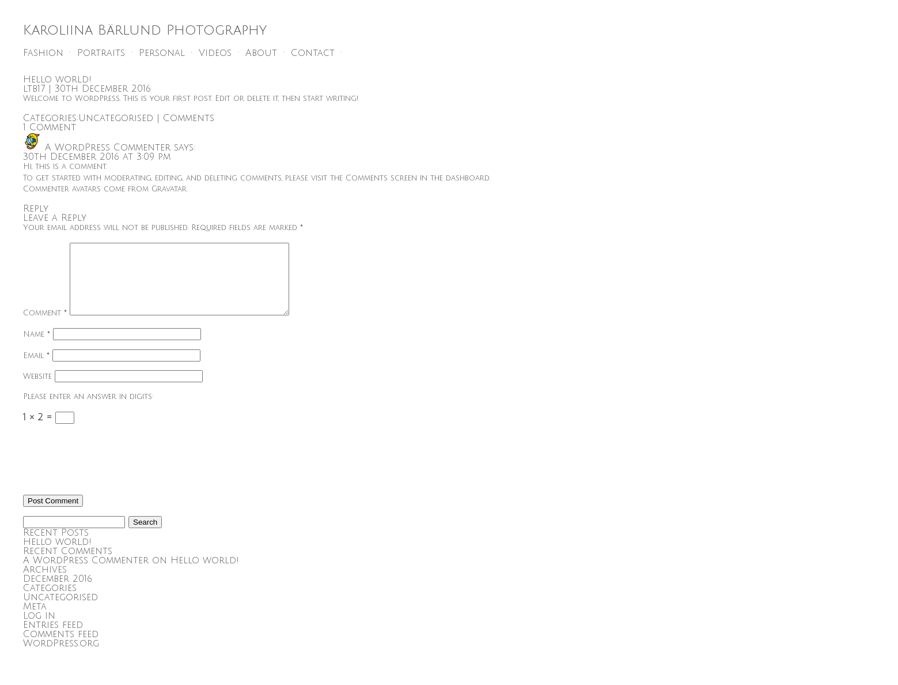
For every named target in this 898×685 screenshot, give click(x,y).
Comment (45, 327)
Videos (215, 53)
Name (36, 348)
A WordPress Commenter (107, 147)
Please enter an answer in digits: (88, 411)
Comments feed (60, 648)
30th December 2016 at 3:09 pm (96, 157)
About (261, 53)
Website (37, 390)
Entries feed (53, 639)
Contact (313, 53)
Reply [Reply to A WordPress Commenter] (35, 209)
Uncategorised (115, 118)
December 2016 (57, 593)
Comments (188, 118)
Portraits (101, 53)
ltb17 (34, 89)
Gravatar (169, 189)
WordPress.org (61, 657)
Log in (39, 629)
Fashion (43, 53)
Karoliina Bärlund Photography (145, 29)
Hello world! (57, 79)
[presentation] (110, 474)
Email (36, 370)
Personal (162, 53)
